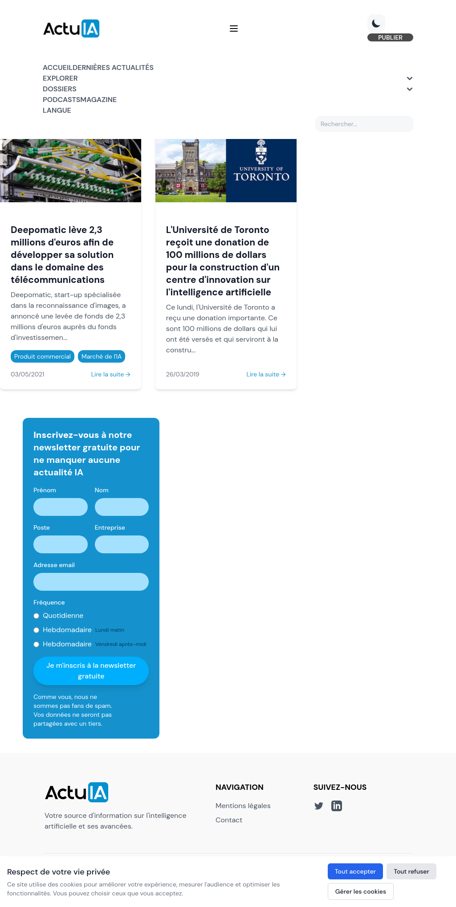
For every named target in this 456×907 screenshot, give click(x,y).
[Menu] (234, 28)
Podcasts (61, 99)
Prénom (44, 490)
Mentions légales (243, 805)
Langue (57, 110)
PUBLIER (390, 37)
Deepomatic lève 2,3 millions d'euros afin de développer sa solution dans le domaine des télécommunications (62, 255)
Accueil (58, 67)
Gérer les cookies (360, 891)
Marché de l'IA (101, 356)
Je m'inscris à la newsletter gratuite (91, 671)
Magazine (98, 99)
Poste (41, 527)
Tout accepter (355, 871)
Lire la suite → (110, 374)
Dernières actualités (113, 67)
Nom (102, 490)
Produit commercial (42, 356)
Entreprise (110, 527)
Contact (229, 820)
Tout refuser (411, 871)
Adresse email (54, 565)
